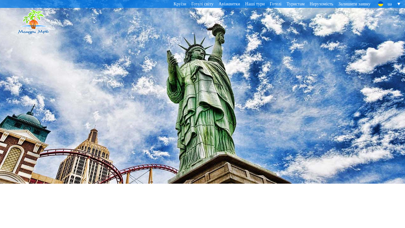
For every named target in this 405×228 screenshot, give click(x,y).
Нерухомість (321, 4)
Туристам (296, 4)
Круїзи (180, 4)
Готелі (276, 4)
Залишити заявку (354, 4)
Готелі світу (202, 4)
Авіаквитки (229, 4)
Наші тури (255, 4)
